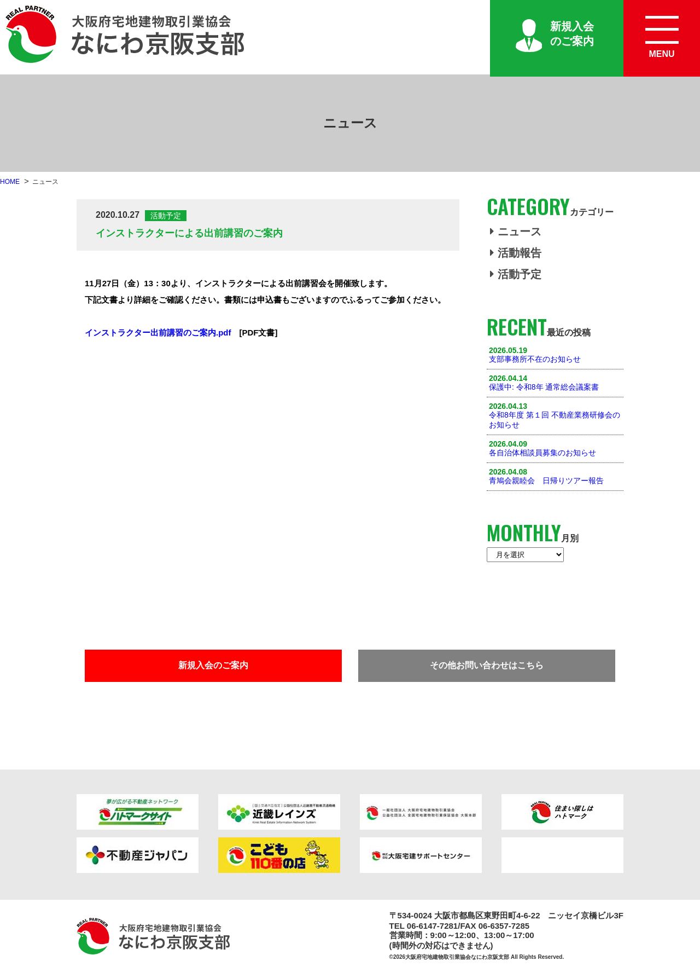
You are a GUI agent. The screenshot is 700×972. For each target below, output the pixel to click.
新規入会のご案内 (572, 33)
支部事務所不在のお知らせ (535, 359)
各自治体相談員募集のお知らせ (542, 452)
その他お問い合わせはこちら (487, 665)
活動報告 (515, 253)
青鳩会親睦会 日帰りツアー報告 (546, 480)
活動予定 (515, 274)
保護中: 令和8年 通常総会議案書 (544, 387)
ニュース (515, 231)
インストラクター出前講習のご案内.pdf (158, 332)
